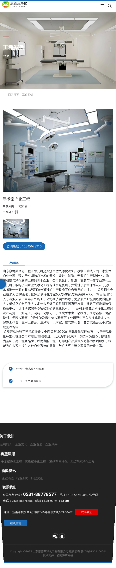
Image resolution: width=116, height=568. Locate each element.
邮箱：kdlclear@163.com (52, 500)
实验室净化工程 (39, 472)
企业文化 (31, 463)
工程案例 (27, 94)
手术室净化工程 (20, 472)
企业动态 (13, 482)
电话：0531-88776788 (16, 500)
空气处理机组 (33, 381)
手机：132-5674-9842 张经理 (78, 495)
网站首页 (13, 94)
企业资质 (42, 463)
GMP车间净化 (58, 472)
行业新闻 (26, 482)
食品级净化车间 (34, 369)
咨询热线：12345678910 (24, 246)
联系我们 (90, 512)
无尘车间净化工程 (77, 472)
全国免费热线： (30, 494)
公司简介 (20, 463)
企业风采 (53, 463)
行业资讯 (39, 482)
